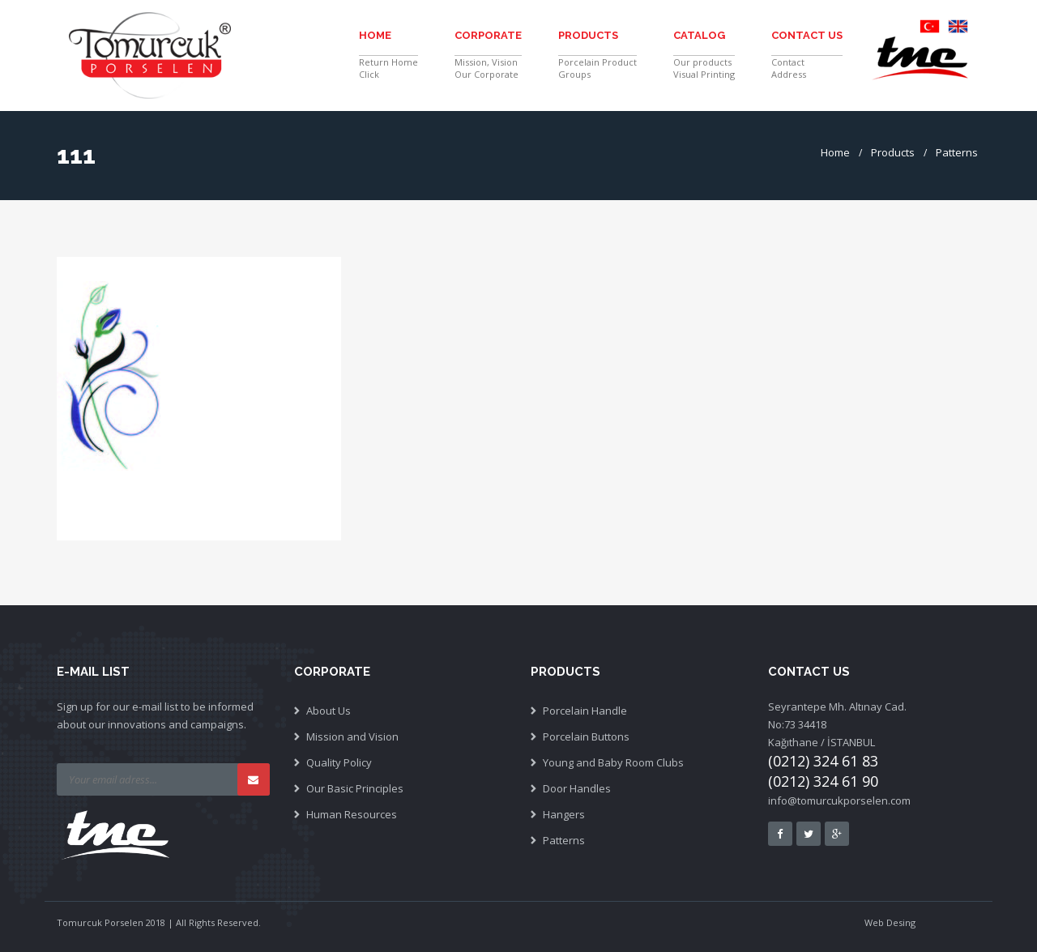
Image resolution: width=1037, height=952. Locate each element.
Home (375, 35)
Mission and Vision (352, 736)
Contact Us (807, 35)
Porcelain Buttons (586, 736)
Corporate (488, 35)
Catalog (699, 35)
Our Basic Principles (354, 788)
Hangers (564, 814)
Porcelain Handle (585, 710)
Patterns (957, 152)
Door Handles (577, 788)
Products (588, 35)
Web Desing (889, 922)
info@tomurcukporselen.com (839, 800)
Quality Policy (339, 762)
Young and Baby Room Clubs (613, 762)
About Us (328, 710)
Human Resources (351, 814)
